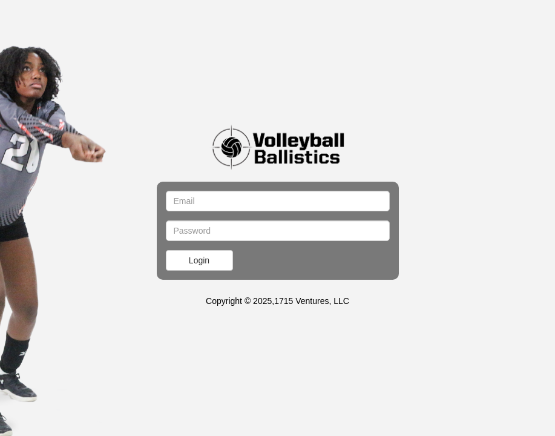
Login (199, 260)
